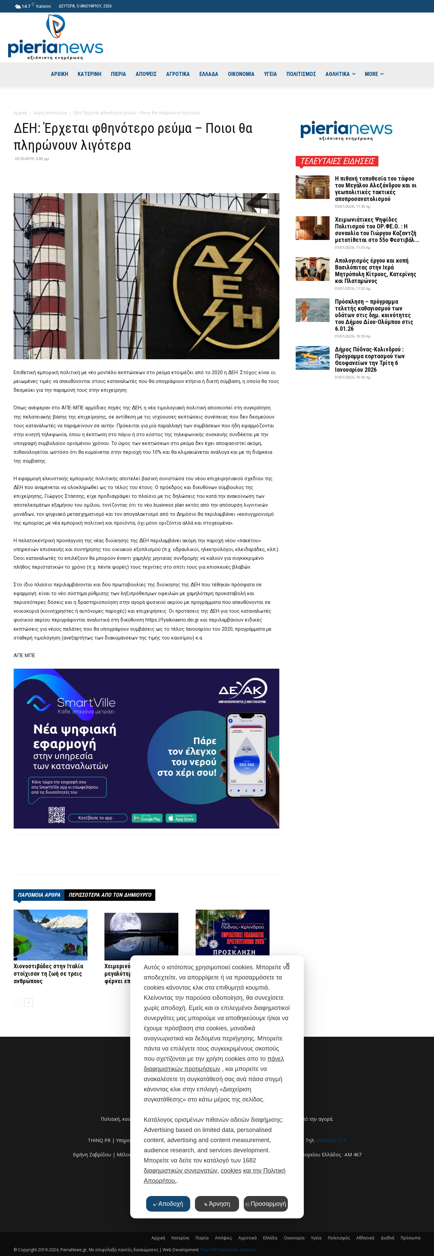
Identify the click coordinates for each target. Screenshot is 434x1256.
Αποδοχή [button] (168, 1203)
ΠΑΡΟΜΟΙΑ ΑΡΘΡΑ (39, 895)
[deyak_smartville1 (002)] (146, 749)
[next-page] (28, 1002)
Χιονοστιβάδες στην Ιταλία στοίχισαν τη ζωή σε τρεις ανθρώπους (48, 974)
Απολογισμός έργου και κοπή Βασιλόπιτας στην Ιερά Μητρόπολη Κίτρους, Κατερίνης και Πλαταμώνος (375, 270)
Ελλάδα (270, 1238)
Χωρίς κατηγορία (50, 113)
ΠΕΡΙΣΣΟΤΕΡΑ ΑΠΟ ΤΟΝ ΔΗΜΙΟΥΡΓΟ (109, 895)
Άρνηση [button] (217, 1203)
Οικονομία (294, 1238)
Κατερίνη (180, 1238)
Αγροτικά (247, 1238)
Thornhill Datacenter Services (228, 1250)
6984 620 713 (331, 1140)
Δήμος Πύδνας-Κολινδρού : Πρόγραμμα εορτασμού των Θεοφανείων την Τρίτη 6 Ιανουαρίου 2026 (370, 359)
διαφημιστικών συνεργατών (180, 1170)
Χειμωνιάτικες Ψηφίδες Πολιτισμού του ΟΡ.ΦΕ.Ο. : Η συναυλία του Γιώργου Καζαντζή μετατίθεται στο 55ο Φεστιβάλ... (377, 229)
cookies (231, 1170)
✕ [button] (287, 964)
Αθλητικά (365, 1238)
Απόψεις (223, 1238)
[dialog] (217, 1086)
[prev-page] (18, 1002)
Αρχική (20, 113)
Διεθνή (387, 1238)
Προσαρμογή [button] (265, 1203)
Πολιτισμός (339, 1238)
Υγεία (316, 1238)
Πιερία (202, 1238)
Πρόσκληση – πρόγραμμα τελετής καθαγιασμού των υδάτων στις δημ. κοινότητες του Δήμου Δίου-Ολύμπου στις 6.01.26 (374, 315)
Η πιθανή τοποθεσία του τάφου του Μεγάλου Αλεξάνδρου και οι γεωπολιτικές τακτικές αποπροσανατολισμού (376, 188)
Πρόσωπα (410, 1238)
